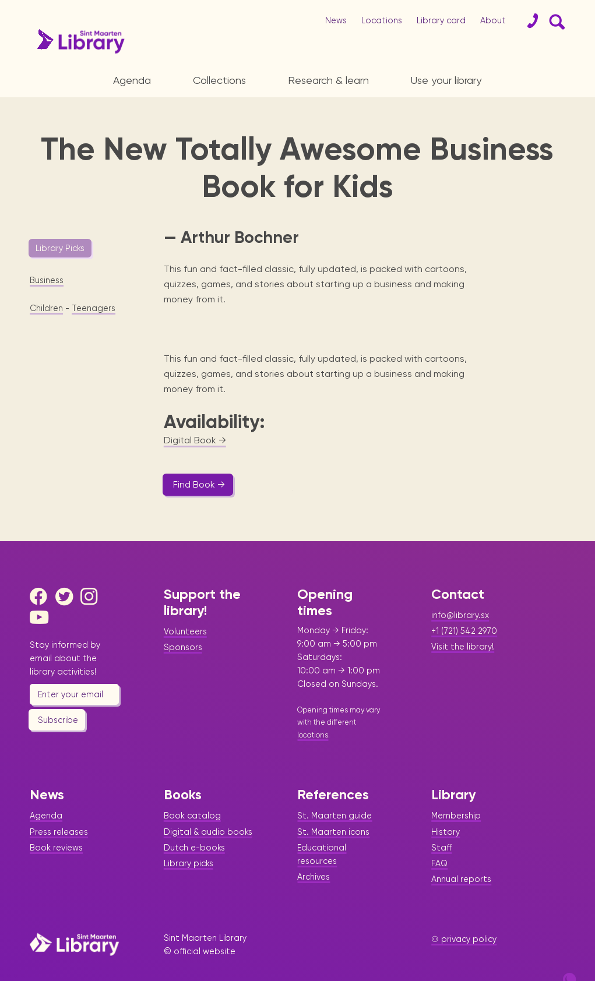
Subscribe (58, 697)
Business (47, 280)
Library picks (188, 840)
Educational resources (321, 831)
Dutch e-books (194, 825)
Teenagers (93, 308)
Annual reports (461, 856)
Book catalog (192, 793)
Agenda (132, 80)
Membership (456, 793)
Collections (219, 80)
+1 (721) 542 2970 (464, 608)
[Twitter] (67, 574)
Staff (441, 825)
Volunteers (185, 609)
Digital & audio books (208, 809)
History (445, 809)
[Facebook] (41, 574)
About (493, 20)
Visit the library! (462, 624)
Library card (441, 20)
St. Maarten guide (334, 793)
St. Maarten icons (333, 809)
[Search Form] (554, 20)
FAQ (439, 840)
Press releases (59, 809)
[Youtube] (41, 595)
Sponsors (183, 625)
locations (312, 712)
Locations (381, 20)
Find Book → (199, 462)
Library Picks (60, 248)
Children (46, 308)
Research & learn (328, 80)
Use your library (446, 80)
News (336, 20)
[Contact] (527, 20)
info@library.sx (460, 593)
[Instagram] (92, 574)
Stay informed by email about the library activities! (65, 636)
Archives (313, 854)
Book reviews (56, 825)
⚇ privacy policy (464, 917)
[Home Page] (74, 921)
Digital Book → (195, 418)
